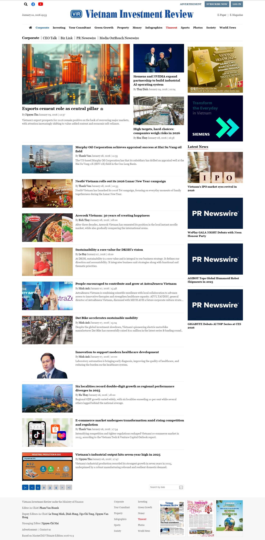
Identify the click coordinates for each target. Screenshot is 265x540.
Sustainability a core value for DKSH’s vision (109, 249)
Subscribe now (216, 4)
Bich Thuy (84, 220)
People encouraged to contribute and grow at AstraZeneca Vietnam (125, 283)
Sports (185, 27)
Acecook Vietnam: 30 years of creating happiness (112, 215)
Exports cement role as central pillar (62, 108)
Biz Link (67, 38)
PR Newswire (86, 38)
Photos (198, 27)
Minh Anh (84, 288)
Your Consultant (80, 27)
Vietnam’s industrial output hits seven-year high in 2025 (117, 454)
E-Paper (222, 15)
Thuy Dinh (142, 89)
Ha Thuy (83, 395)
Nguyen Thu (31, 114)
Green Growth (104, 27)
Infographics (153, 27)
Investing (59, 27)
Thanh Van (85, 155)
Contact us (45, 529)
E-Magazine (236, 15)
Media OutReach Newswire (119, 38)
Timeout (171, 27)
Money (137, 27)
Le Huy (82, 254)
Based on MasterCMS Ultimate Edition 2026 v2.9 (48, 535)
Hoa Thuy (142, 137)
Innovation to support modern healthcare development (117, 352)
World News (228, 27)
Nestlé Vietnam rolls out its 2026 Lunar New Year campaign (120, 181)
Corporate (42, 27)
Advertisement (190, 4)
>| (69, 487)
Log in (237, 4)
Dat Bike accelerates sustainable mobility (106, 317)
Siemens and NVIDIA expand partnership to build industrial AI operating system (156, 80)
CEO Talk (50, 38)
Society (211, 27)
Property (123, 27)
